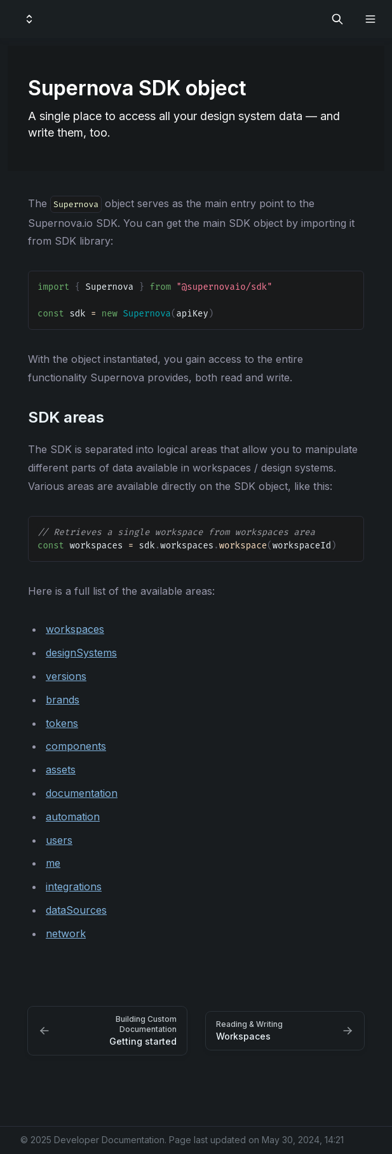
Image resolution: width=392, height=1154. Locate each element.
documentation (82, 793)
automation (73, 816)
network (66, 933)
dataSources (76, 910)
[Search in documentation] (337, 19)
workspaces (75, 629)
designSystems (81, 652)
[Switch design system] (29, 19)
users (59, 840)
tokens (62, 723)
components (76, 746)
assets (61, 769)
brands (62, 699)
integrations (74, 886)
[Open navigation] (370, 19)
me (53, 863)
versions (66, 676)
